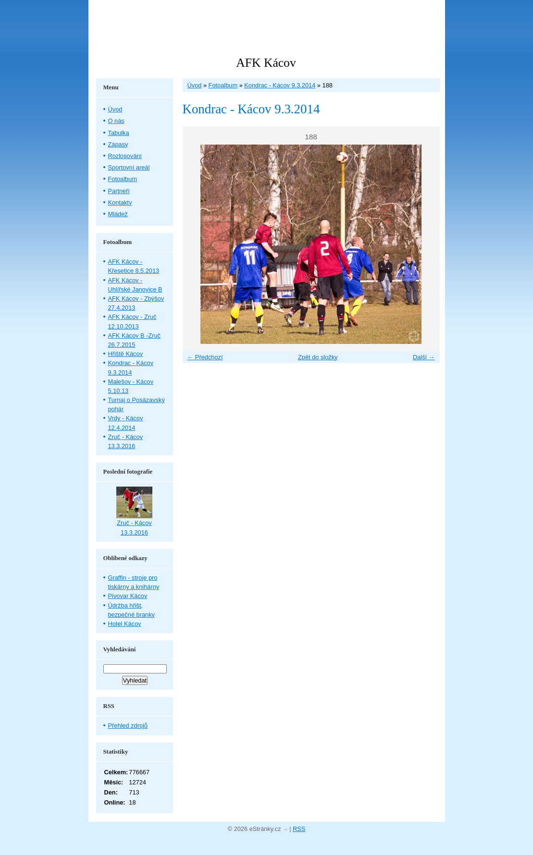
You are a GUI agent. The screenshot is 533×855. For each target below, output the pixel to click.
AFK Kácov (266, 63)
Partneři (119, 191)
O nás (116, 120)
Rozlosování (125, 155)
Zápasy (118, 144)
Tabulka (118, 132)
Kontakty (120, 202)
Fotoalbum (223, 85)
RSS (299, 828)
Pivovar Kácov (128, 595)
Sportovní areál (129, 167)
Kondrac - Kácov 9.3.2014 (279, 85)
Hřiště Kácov (125, 353)
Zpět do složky (318, 357)
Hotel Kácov (124, 623)
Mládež (118, 214)
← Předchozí (205, 357)
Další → (424, 357)
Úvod (194, 85)
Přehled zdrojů (128, 725)
